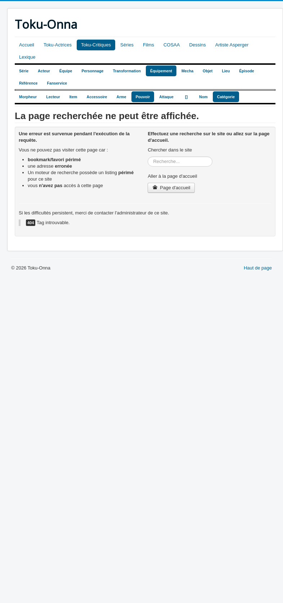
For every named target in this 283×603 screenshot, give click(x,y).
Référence (28, 83)
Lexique (27, 57)
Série (23, 71)
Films (148, 44)
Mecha (187, 71)
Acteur (44, 71)
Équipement (161, 71)
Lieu (226, 71)
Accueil (26, 44)
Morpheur (28, 97)
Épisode (246, 71)
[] (186, 97)
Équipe (65, 71)
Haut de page (258, 268)
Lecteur (53, 97)
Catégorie (226, 97)
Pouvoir (143, 97)
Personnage (92, 71)
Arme (121, 97)
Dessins (197, 44)
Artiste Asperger (232, 44)
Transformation (127, 71)
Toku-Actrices (58, 44)
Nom (203, 97)
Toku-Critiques (96, 44)
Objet (207, 71)
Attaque (166, 97)
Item (73, 97)
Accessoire (97, 97)
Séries (127, 44)
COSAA (171, 44)
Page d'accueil (171, 187)
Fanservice (57, 83)
